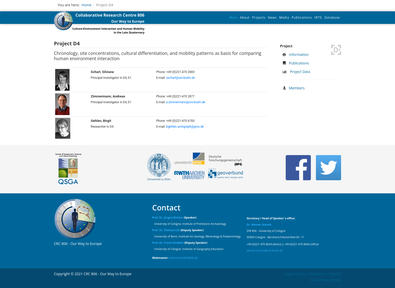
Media (284, 17)
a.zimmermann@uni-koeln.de (185, 102)
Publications (302, 17)
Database (332, 17)
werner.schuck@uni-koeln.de (265, 250)
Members (297, 88)
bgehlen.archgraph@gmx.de (185, 126)
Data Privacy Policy (325, 279)
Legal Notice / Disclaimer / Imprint (313, 273)
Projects (259, 17)
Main (233, 17)
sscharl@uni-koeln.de (180, 78)
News (272, 17)
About (245, 17)
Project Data (300, 71)
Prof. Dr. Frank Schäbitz (168, 242)
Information (299, 54)
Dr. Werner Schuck (259, 224)
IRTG (318, 17)
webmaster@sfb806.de (183, 258)
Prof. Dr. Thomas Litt (166, 230)
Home (86, 5)
